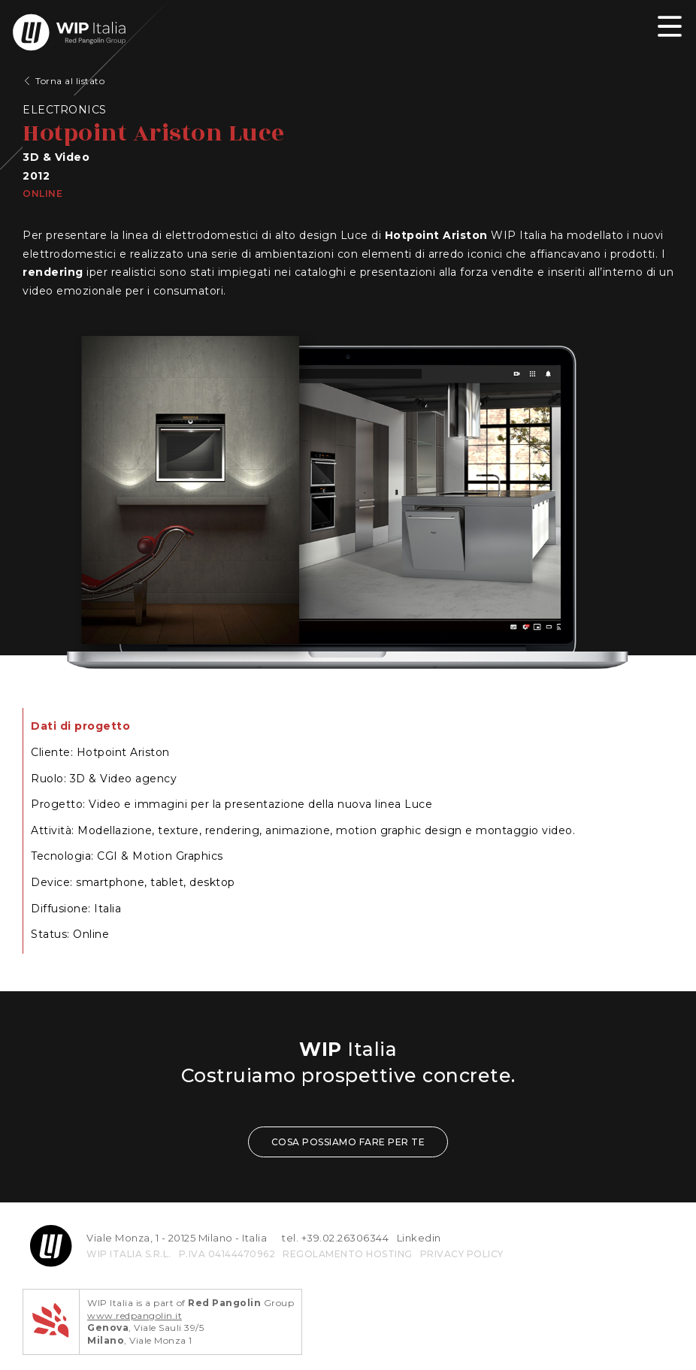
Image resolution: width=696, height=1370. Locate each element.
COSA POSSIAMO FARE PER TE (348, 1142)
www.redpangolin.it (134, 1315)
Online (42, 193)
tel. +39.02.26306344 (335, 1238)
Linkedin (419, 1238)
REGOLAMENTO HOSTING (348, 1254)
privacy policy (462, 1254)
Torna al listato (69, 80)
